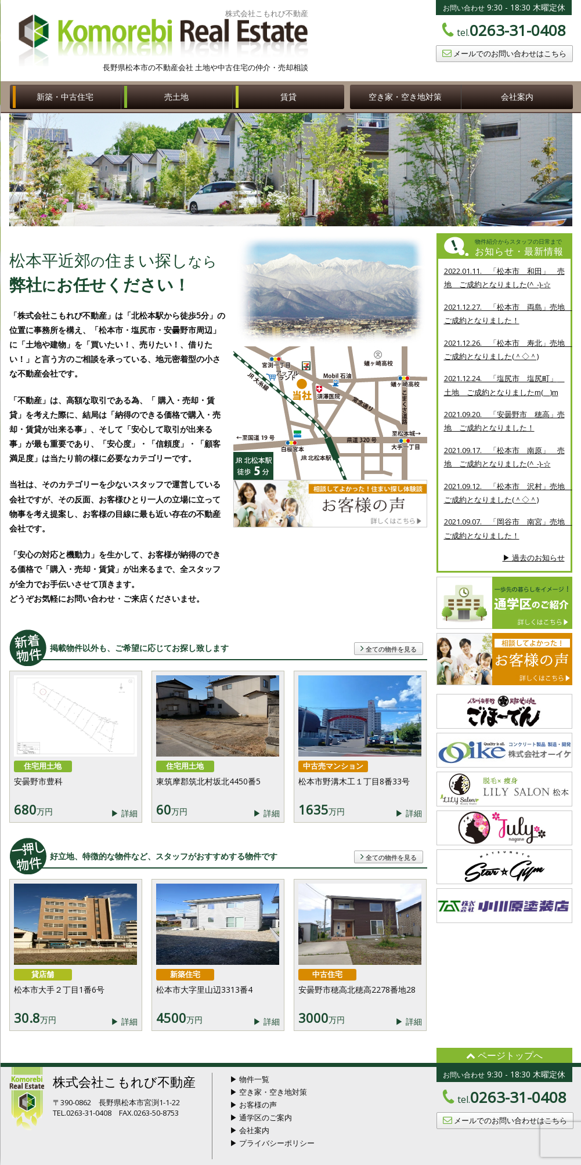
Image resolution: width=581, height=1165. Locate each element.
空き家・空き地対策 (405, 96)
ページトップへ (504, 1055)
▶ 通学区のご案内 (261, 1117)
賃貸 (288, 96)
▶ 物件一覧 (249, 1079)
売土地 (176, 96)
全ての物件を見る (388, 648)
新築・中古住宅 (65, 96)
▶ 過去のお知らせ (534, 557)
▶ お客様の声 (253, 1104)
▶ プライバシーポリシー (272, 1143)
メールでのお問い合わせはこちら (504, 53)
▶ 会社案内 (249, 1130)
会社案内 (517, 96)
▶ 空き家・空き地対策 (268, 1092)
